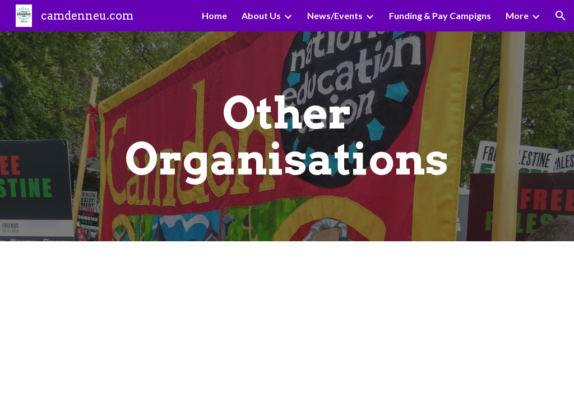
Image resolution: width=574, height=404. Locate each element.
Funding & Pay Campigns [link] (440, 15)
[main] (286, 136)
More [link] (517, 15)
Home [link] (214, 15)
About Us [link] (261, 15)
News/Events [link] (335, 15)
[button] (560, 15)
